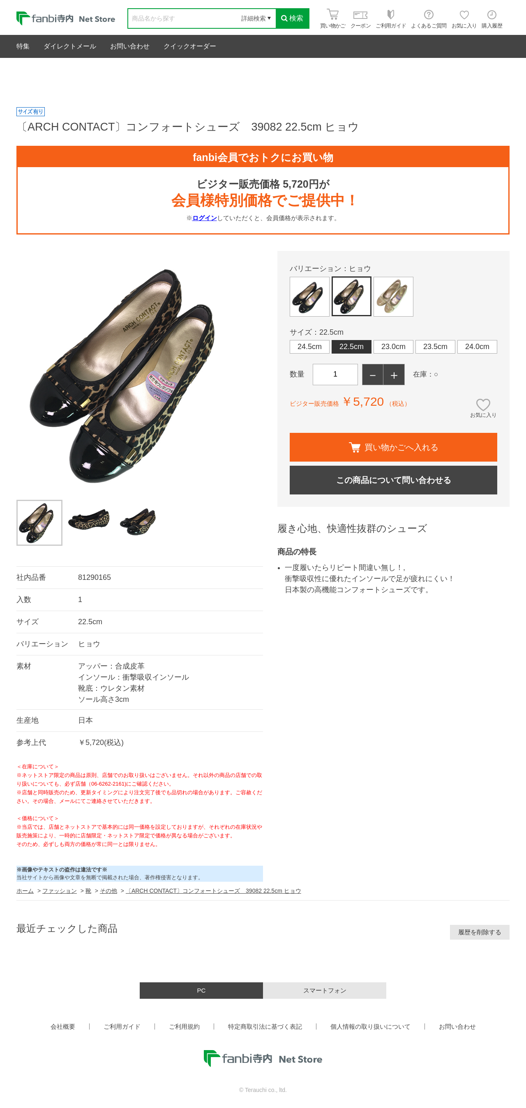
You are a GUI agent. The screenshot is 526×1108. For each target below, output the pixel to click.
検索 (292, 18)
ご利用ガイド (122, 1026)
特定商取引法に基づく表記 (265, 1026)
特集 (23, 46)
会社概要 (63, 1026)
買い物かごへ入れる (393, 447)
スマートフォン (324, 990)
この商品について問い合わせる (393, 480)
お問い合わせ (130, 46)
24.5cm (310, 347)
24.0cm (477, 347)
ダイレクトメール (70, 46)
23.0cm (393, 347)
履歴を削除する (479, 932)
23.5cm (435, 347)
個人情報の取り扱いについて (370, 1026)
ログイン (204, 217)
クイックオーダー (190, 46)
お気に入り (483, 415)
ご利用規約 (184, 1026)
